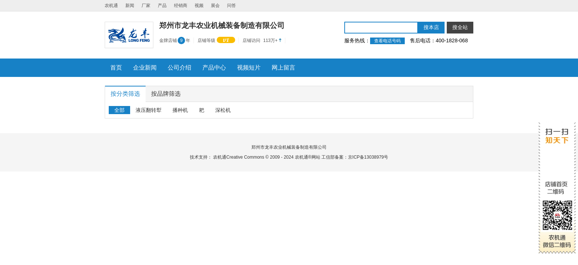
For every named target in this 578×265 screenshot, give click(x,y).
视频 (199, 5)
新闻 (129, 5)
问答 (231, 5)
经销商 (180, 5)
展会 (215, 5)
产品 (162, 5)
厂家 (146, 5)
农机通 (111, 5)
